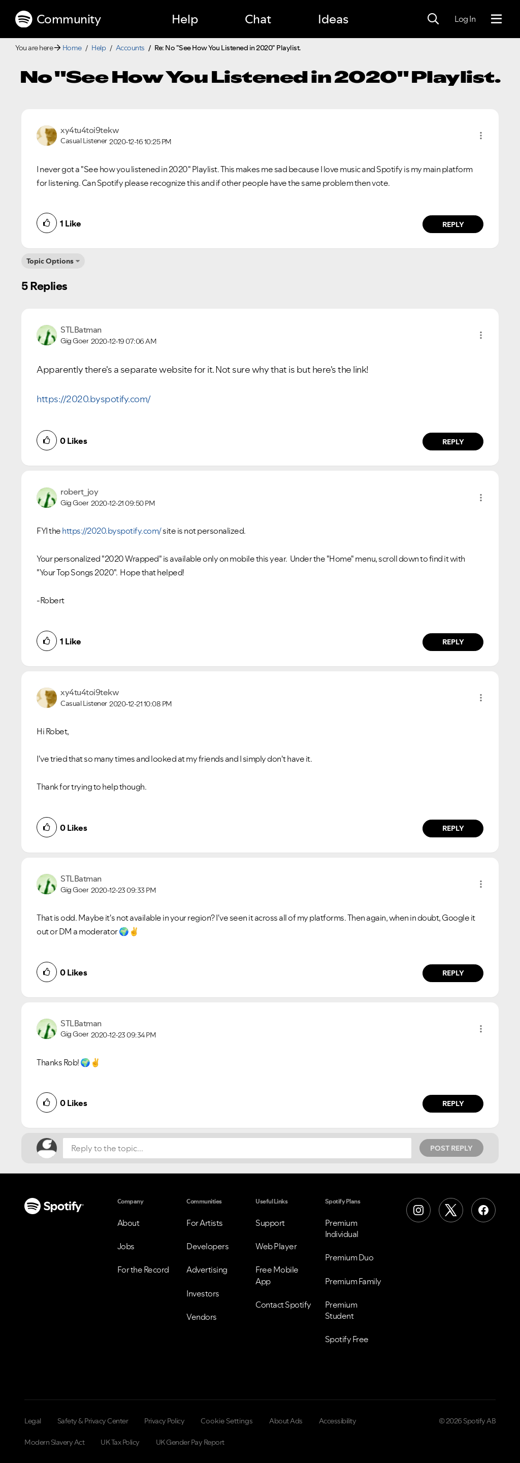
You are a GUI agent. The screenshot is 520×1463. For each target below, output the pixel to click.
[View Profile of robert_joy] (79, 491)
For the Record (143, 1269)
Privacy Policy (164, 1420)
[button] (481, 135)
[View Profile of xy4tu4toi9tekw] (89, 130)
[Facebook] (483, 1210)
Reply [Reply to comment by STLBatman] (453, 442)
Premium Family (353, 1281)
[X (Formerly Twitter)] (451, 1210)
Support (270, 1222)
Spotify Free (347, 1339)
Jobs (126, 1246)
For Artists (204, 1222)
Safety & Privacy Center (92, 1420)
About (128, 1222)
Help (185, 19)
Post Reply (451, 1148)
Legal (32, 1420)
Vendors (201, 1316)
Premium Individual (342, 1228)
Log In (464, 18)
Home (72, 48)
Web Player (276, 1246)
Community (58, 19)
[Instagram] (418, 1210)
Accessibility (337, 1420)
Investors (202, 1293)
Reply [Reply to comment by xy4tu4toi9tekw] (453, 224)
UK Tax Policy (120, 1442)
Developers (207, 1246)
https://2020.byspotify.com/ (94, 399)
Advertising (207, 1269)
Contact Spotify (283, 1304)
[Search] (433, 19)
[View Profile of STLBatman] (81, 329)
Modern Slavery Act (54, 1442)
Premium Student (341, 1310)
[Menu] (496, 19)
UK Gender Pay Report (190, 1442)
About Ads (286, 1420)
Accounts (130, 48)
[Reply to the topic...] (237, 1148)
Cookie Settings (227, 1420)
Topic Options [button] (50, 261)
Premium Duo (349, 1257)
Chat (258, 19)
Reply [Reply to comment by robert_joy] (453, 642)
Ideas (333, 19)
